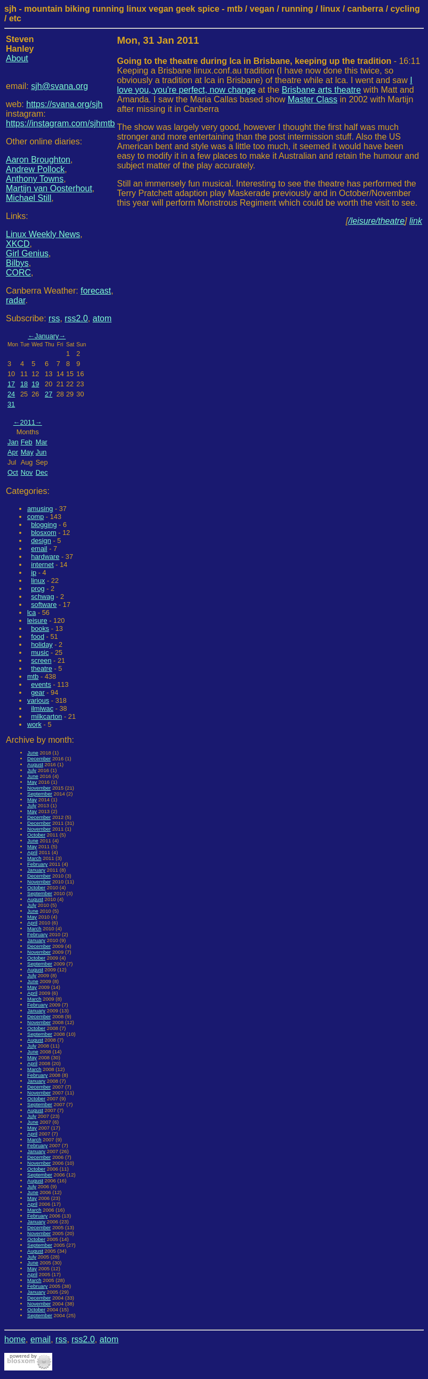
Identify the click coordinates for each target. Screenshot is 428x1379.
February (37, 864)
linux (38, 581)
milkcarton (46, 716)
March (34, 858)
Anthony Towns (34, 178)
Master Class (312, 99)
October (36, 835)
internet (42, 565)
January (47, 336)
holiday (42, 644)
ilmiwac (42, 708)
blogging (43, 525)
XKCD (17, 243)
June (32, 753)
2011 (27, 422)
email (39, 549)
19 (35, 384)
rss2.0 (76, 318)
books (40, 628)
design (41, 541)
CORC (18, 272)
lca (31, 613)
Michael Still (28, 197)
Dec (42, 472)
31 (11, 404)
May (27, 452)
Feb (27, 442)
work (34, 724)
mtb (32, 676)
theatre (41, 668)
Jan (13, 442)
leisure (37, 620)
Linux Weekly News (43, 234)
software (43, 605)
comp (35, 517)
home (15, 1339)
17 (11, 384)
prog (38, 589)
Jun (41, 452)
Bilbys (17, 262)
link (415, 220)
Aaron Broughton (38, 159)
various (38, 700)
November (39, 788)
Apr (12, 452)
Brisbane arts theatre (321, 89)
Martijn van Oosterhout (49, 188)
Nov (27, 472)
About (17, 58)
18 (24, 384)
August (35, 764)
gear (38, 692)
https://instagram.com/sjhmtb (60, 123)
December (39, 758)
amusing (40, 509)
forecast (95, 290)
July (31, 770)
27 (48, 394)
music (40, 652)
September (39, 794)
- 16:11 (269, 61)
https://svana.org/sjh (64, 104)
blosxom (43, 533)
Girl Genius (27, 253)
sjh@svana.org (59, 86)
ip (33, 573)
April (32, 852)
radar (15, 300)
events (41, 684)
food (37, 636)
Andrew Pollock (35, 169)
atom (102, 318)
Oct (12, 472)
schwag (42, 597)
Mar (41, 442)
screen (41, 660)
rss (54, 318)
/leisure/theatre (376, 220)
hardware (45, 557)
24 (11, 394)
